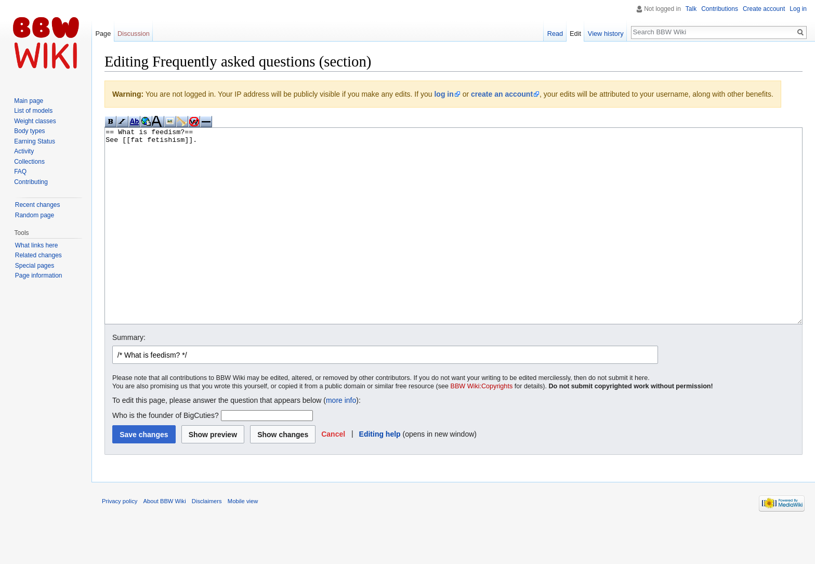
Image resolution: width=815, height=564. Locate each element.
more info (341, 439)
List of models (33, 110)
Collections (29, 161)
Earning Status (34, 141)
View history (606, 33)
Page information (38, 275)
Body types (29, 131)
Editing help (380, 473)
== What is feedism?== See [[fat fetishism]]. (453, 245)
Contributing (31, 182)
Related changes (38, 255)
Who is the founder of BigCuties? (165, 454)
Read (555, 33)
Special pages (34, 265)
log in (443, 94)
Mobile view (243, 540)
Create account (764, 8)
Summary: (129, 376)
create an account (502, 94)
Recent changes (37, 204)
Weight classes (35, 121)
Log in (798, 8)
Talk (691, 8)
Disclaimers (207, 540)
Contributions (719, 8)
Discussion (133, 33)
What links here (36, 245)
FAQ (20, 171)
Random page (34, 215)
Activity (24, 151)
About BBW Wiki (164, 540)
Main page (28, 100)
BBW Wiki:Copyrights (482, 425)
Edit (575, 33)
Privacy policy (119, 540)
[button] (333, 473)
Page (103, 33)
